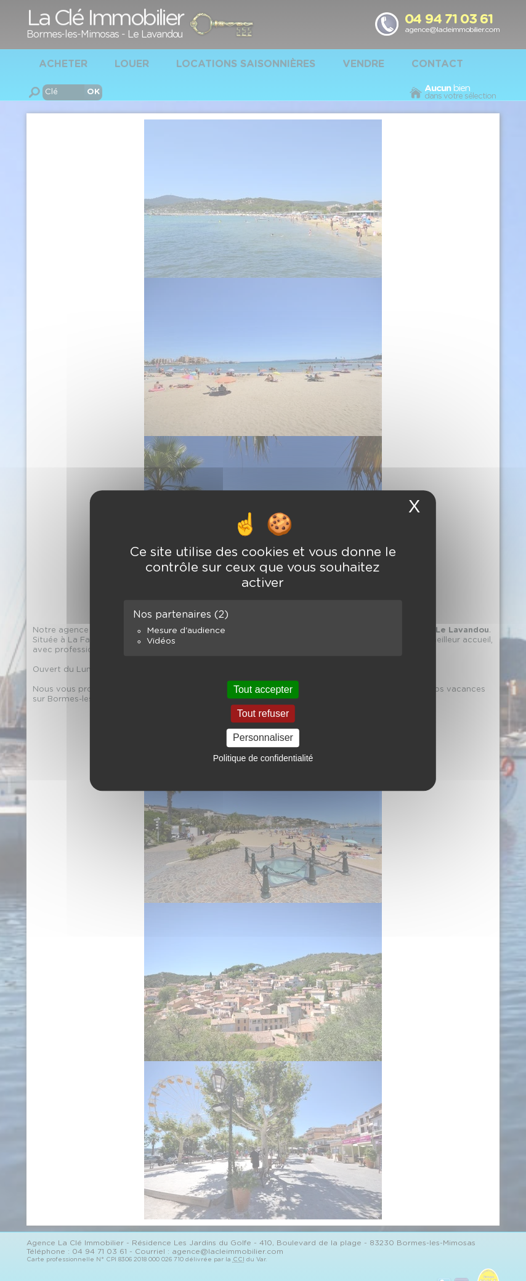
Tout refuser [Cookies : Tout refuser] (263, 713)
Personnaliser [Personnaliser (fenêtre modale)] (263, 738)
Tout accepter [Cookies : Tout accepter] (263, 689)
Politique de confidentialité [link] (263, 758)
